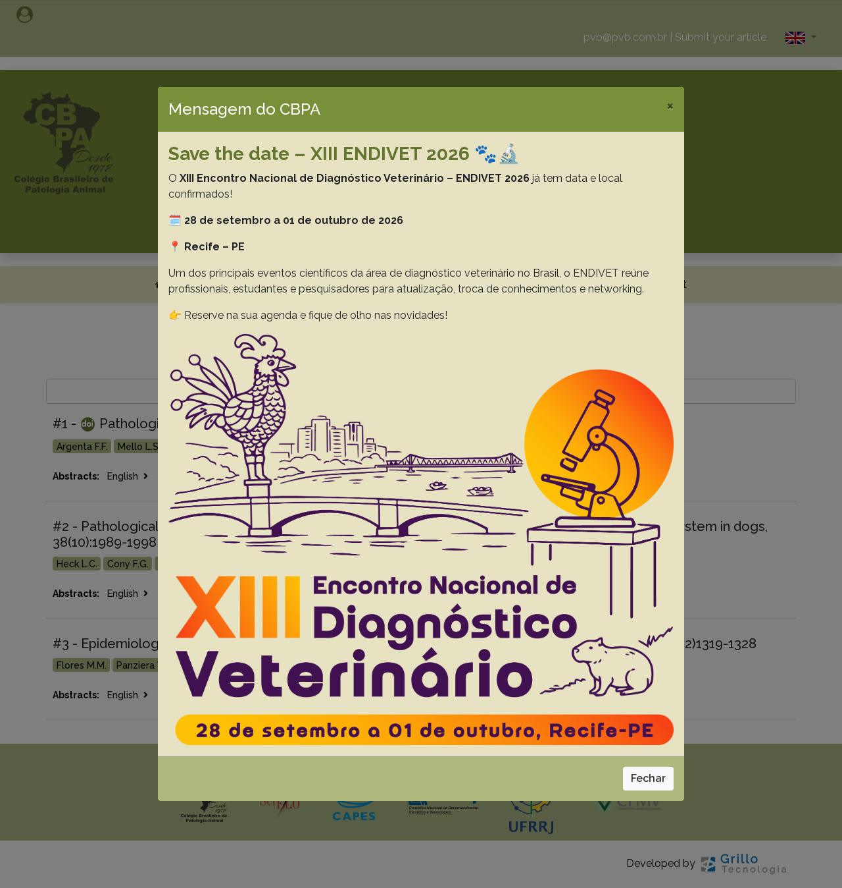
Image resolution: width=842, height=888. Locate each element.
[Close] (670, 105)
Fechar (648, 778)
